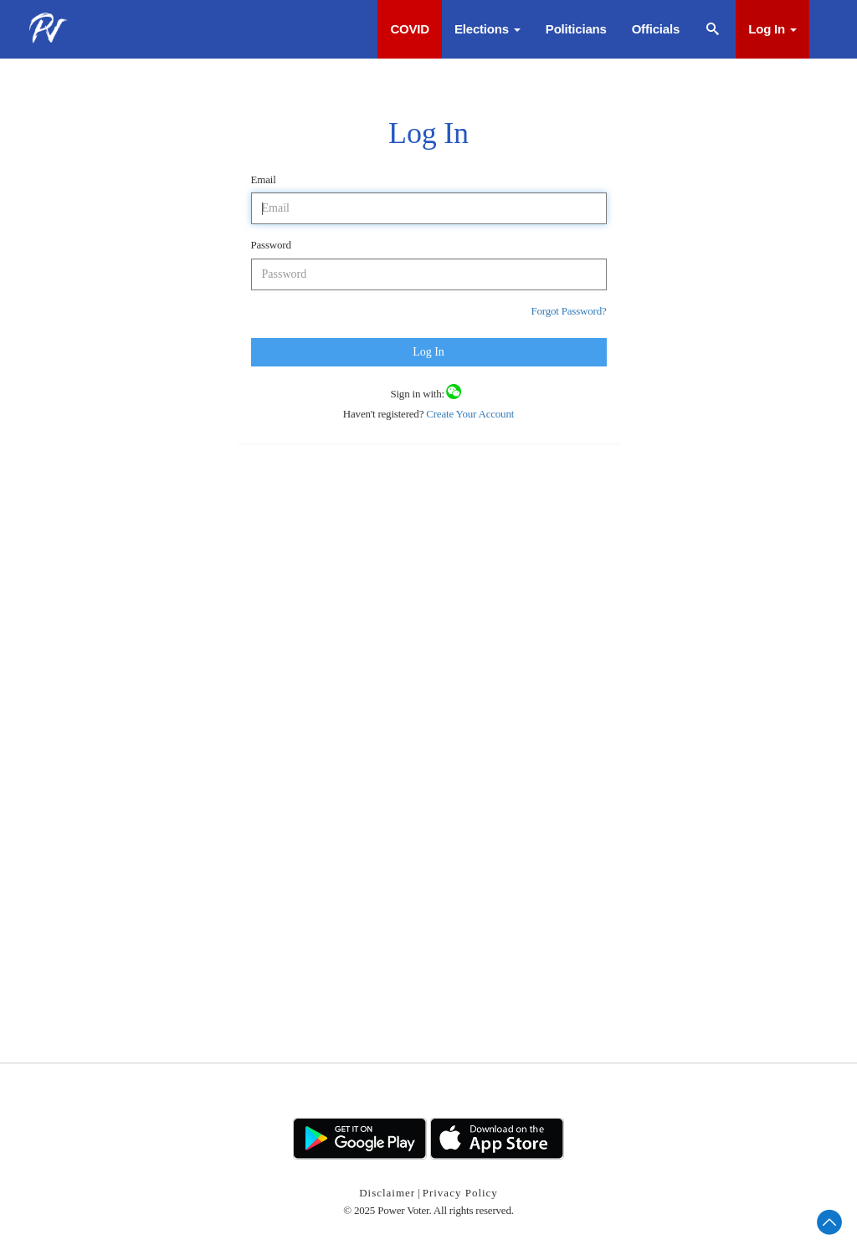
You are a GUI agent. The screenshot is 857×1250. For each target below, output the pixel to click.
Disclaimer (387, 1192)
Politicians (576, 29)
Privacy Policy (460, 1192)
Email (263, 179)
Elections (487, 29)
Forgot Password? (568, 311)
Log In (772, 29)
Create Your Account (468, 413)
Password (271, 244)
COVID (409, 29)
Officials (656, 29)
